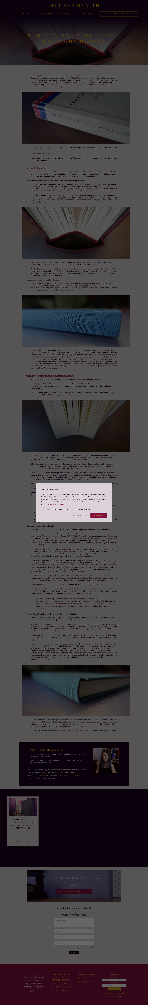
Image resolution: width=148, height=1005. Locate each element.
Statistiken (58, 509)
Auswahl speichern (79, 515)
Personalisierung (83, 509)
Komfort (69, 509)
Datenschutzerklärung (56, 504)
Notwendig (46, 509)
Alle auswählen (98, 515)
